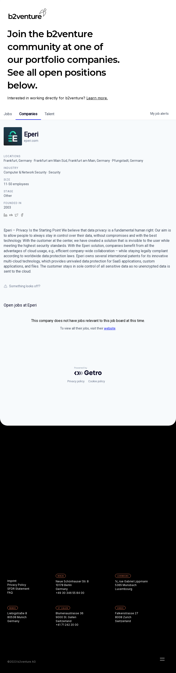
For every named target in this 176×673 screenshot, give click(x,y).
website (110, 328)
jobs (8, 114)
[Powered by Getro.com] (88, 371)
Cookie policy (96, 381)
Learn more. (97, 98)
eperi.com (31, 140)
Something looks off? (22, 286)
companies (28, 114)
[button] (162, 659)
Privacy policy (76, 381)
